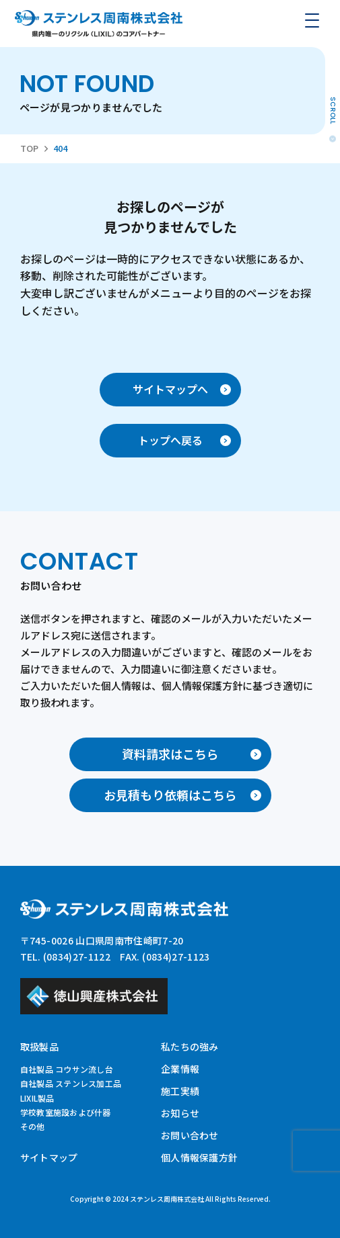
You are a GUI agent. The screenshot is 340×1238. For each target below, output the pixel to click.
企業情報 (180, 1068)
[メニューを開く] (311, 20)
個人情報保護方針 (199, 1157)
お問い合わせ (190, 1135)
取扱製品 (39, 1046)
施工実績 (180, 1091)
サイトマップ (49, 1157)
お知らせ (180, 1113)
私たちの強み (190, 1046)
